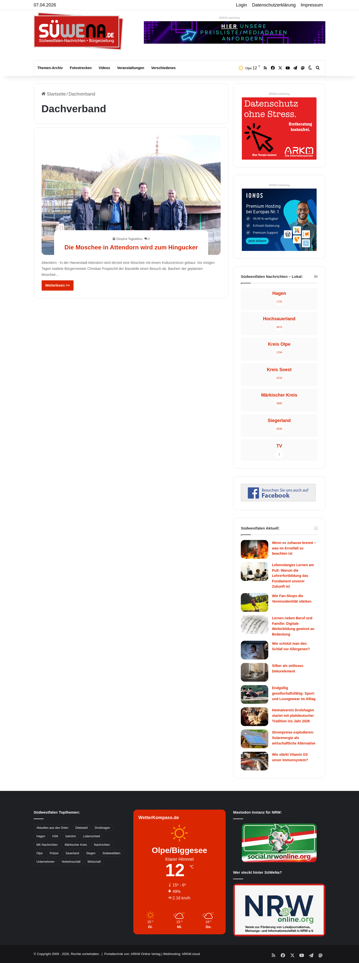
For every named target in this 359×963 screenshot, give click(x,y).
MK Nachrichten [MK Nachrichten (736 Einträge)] (47, 845)
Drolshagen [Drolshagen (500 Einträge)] (102, 828)
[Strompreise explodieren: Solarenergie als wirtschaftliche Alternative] (254, 739)
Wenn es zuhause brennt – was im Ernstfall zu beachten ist (294, 548)
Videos (104, 68)
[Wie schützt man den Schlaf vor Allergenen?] (254, 650)
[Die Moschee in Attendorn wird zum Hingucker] (131, 195)
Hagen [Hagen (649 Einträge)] (40, 836)
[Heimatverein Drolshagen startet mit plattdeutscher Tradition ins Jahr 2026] (254, 716)
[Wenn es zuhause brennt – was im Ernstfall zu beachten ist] (254, 549)
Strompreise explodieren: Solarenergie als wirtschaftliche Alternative (293, 737)
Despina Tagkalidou (129, 230)
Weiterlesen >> (57, 285)
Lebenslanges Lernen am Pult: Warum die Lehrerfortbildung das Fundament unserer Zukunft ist (293, 575)
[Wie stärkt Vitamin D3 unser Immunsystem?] (254, 761)
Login (241, 4)
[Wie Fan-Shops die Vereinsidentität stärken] (254, 602)
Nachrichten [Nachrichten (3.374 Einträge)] (102, 845)
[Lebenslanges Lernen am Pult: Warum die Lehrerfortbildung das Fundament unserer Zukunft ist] (254, 571)
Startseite (53, 94)
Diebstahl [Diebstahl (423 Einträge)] (81, 828)
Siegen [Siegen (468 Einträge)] (90, 853)
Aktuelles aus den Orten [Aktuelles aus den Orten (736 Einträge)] (52, 828)
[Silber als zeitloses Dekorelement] (254, 672)
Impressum (312, 4)
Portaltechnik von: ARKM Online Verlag (132, 954)
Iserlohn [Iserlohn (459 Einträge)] (70, 836)
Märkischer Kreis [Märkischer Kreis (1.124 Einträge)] (76, 845)
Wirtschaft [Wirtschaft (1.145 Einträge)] (94, 861)
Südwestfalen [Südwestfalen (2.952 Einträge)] (111, 853)
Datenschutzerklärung (274, 4)
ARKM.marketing (229, 17)
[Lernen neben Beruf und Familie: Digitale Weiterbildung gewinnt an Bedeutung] (254, 624)
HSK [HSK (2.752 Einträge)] (55, 836)
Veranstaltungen (130, 68)
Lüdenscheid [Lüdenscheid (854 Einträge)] (91, 836)
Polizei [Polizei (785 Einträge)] (54, 853)
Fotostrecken (81, 68)
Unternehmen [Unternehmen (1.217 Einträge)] (45, 861)
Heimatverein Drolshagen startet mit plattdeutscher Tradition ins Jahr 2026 (293, 715)
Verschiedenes (163, 68)
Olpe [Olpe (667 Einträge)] (39, 853)
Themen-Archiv (50, 68)
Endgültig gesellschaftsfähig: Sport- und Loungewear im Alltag (294, 693)
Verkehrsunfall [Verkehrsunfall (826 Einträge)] (71, 861)
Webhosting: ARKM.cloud (181, 954)
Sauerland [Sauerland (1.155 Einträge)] (72, 853)
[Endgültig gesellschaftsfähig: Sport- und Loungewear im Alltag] (254, 694)
